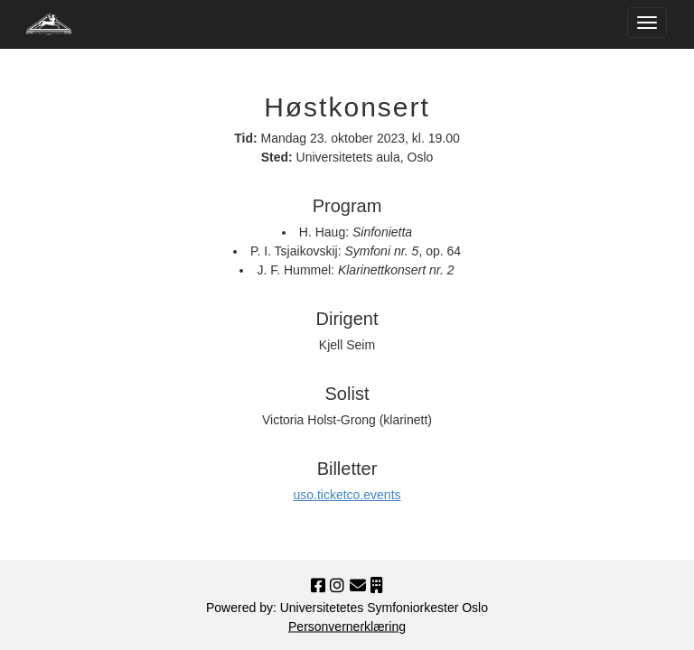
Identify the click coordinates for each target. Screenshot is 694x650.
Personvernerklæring (347, 626)
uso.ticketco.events (346, 495)
